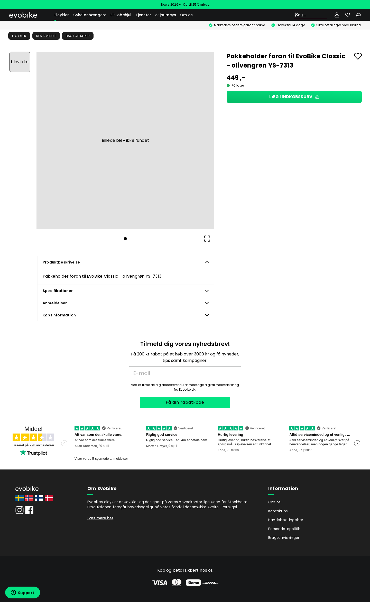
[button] (125, 140)
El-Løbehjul (120, 14)
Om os (186, 14)
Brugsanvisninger (283, 537)
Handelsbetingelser (285, 519)
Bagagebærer (78, 36)
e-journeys (165, 14)
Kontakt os (278, 511)
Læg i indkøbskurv (294, 97)
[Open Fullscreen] (207, 238)
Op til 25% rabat (196, 4)
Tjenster (143, 14)
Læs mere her (100, 518)
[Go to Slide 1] (20, 62)
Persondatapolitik (284, 528)
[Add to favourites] (358, 56)
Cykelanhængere (90, 14)
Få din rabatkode (185, 402)
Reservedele (46, 36)
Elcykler (61, 14)
